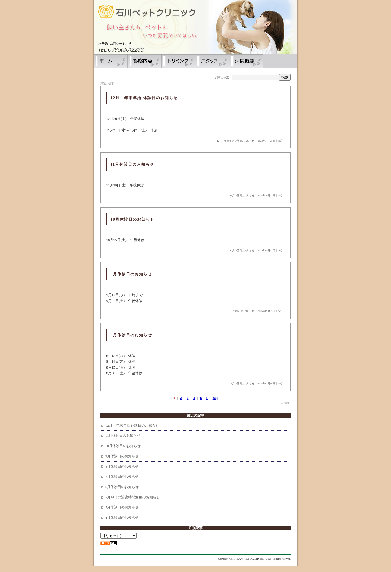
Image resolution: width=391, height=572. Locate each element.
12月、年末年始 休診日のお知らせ (235, 140)
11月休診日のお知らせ (242, 195)
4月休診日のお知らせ (122, 518)
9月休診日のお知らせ (242, 311)
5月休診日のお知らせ (122, 507)
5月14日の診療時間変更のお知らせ (132, 497)
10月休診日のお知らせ (242, 250)
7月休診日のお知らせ (122, 477)
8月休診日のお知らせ (242, 383)
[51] (215, 398)
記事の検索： (223, 77)
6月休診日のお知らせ (122, 487)
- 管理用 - (285, 402)
